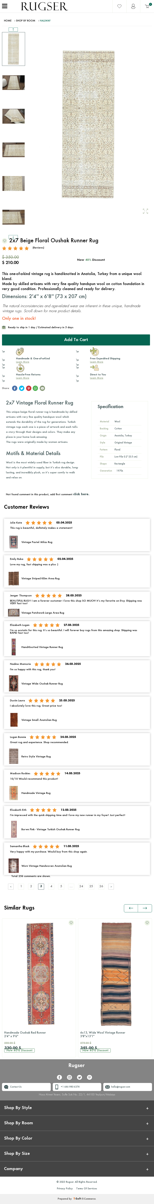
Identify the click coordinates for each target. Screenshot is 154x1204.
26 (101, 886)
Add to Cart (76, 340)
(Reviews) (38, 248)
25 (91, 886)
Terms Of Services (86, 1189)
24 (81, 886)
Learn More (22, 362)
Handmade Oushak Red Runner (39, 1034)
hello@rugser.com (120, 1087)
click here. (81, 494)
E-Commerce (89, 1199)
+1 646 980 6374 (70, 1087)
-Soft (77, 1199)
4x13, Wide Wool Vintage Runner (115, 1034)
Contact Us (16, 1087)
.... (71, 886)
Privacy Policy (65, 1189)
